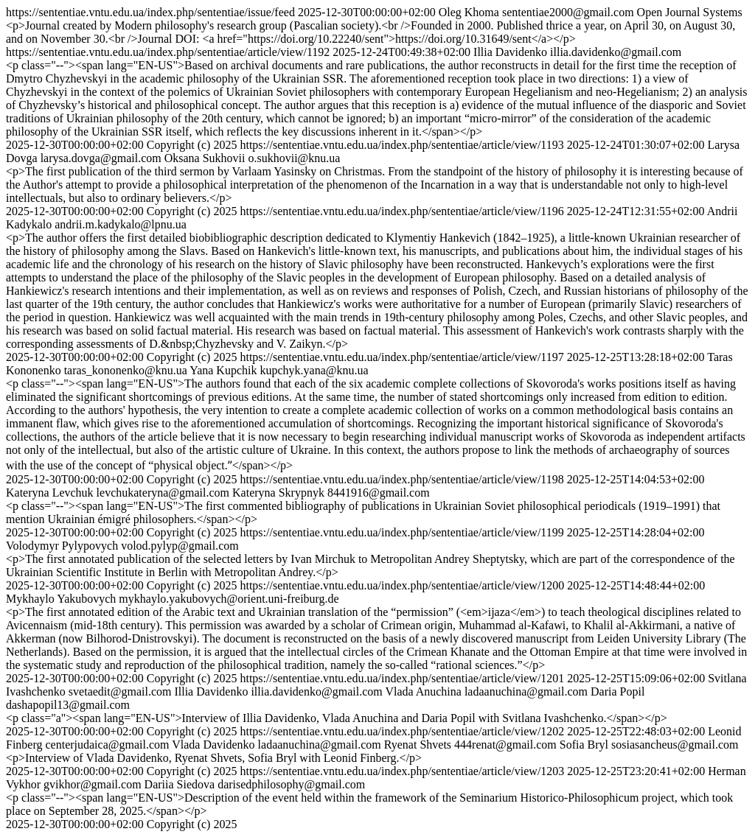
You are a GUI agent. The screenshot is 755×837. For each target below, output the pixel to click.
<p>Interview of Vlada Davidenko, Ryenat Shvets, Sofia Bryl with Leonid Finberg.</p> (214, 758)
